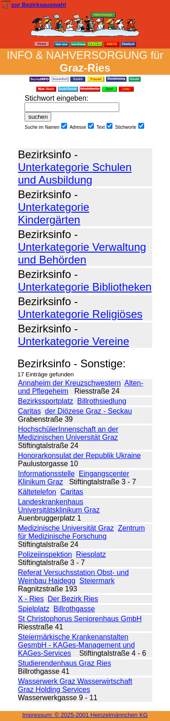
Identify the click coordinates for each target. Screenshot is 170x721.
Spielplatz (33, 609)
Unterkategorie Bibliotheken (85, 287)
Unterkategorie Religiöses (80, 314)
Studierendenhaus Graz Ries (64, 663)
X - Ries (31, 599)
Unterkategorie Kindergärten (53, 213)
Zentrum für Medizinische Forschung (81, 532)
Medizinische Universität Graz (66, 528)
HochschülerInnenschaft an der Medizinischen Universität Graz (68, 433)
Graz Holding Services (54, 689)
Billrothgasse (74, 609)
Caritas (29, 411)
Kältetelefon (37, 492)
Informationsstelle (46, 473)
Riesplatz (91, 554)
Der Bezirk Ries (73, 599)
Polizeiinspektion (45, 554)
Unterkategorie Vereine (73, 341)
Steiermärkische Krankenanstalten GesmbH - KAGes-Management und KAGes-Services (76, 645)
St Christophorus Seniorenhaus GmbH (80, 619)
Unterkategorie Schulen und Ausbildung (75, 173)
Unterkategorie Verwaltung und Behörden (82, 253)
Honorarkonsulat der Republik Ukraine (79, 455)
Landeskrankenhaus (50, 502)
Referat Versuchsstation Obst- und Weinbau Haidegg (73, 577)
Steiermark (96, 581)
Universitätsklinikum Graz (59, 510)
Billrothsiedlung (101, 401)
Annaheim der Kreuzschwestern (69, 383)
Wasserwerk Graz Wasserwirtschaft (75, 681)
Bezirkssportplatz (45, 401)
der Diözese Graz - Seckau (88, 411)
